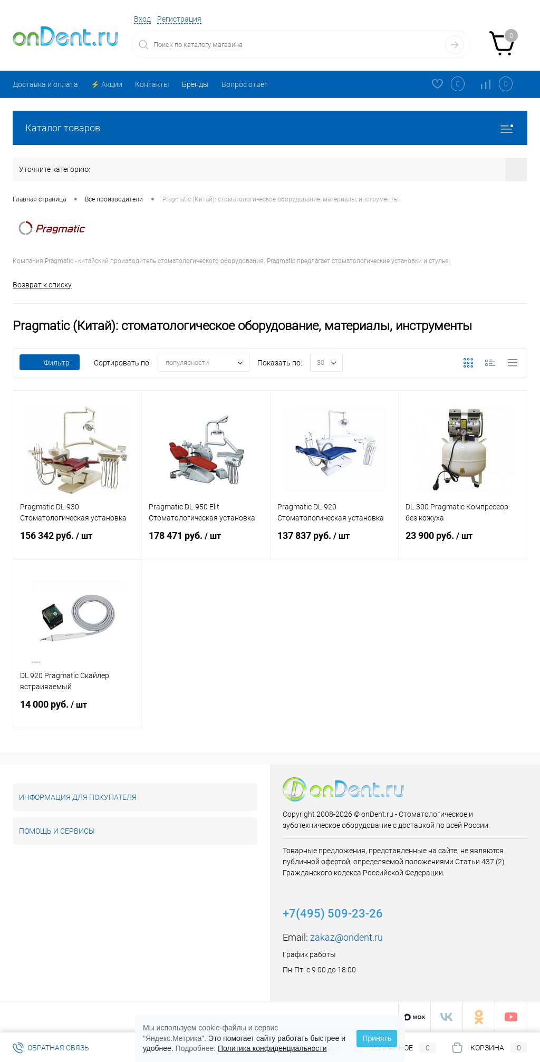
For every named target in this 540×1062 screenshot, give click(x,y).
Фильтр (50, 363)
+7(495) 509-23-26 (333, 913)
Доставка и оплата (45, 84)
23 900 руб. (463, 542)
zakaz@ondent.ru (346, 937)
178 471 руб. (206, 542)
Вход (142, 19)
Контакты (152, 84)
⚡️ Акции (106, 84)
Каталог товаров (270, 128)
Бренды (195, 84)
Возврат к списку (42, 285)
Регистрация (179, 19)
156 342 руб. (77, 542)
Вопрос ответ (244, 84)
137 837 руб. (334, 542)
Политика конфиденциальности (272, 1048)
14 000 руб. (77, 711)
